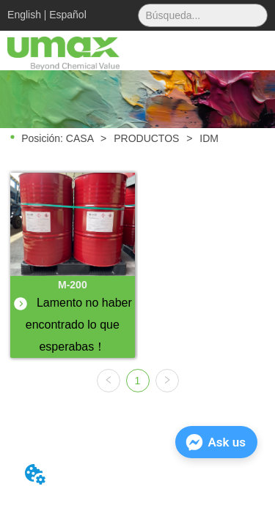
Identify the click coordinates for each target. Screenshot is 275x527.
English (24, 14)
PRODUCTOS (146, 138)
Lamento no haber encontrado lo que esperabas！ (74, 324)
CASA (79, 138)
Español (68, 14)
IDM (208, 138)
